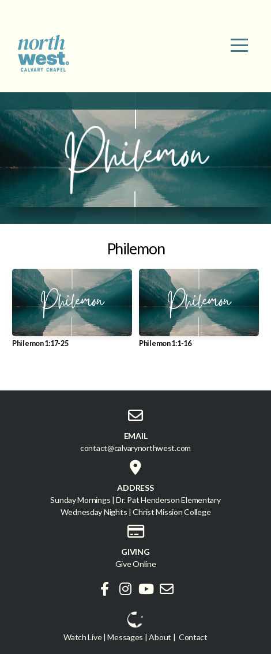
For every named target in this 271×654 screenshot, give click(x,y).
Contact (193, 637)
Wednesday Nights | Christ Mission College (136, 512)
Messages (125, 637)
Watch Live (82, 637)
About (160, 637)
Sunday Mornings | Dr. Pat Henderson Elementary (135, 500)
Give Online (135, 564)
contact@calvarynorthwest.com (135, 448)
